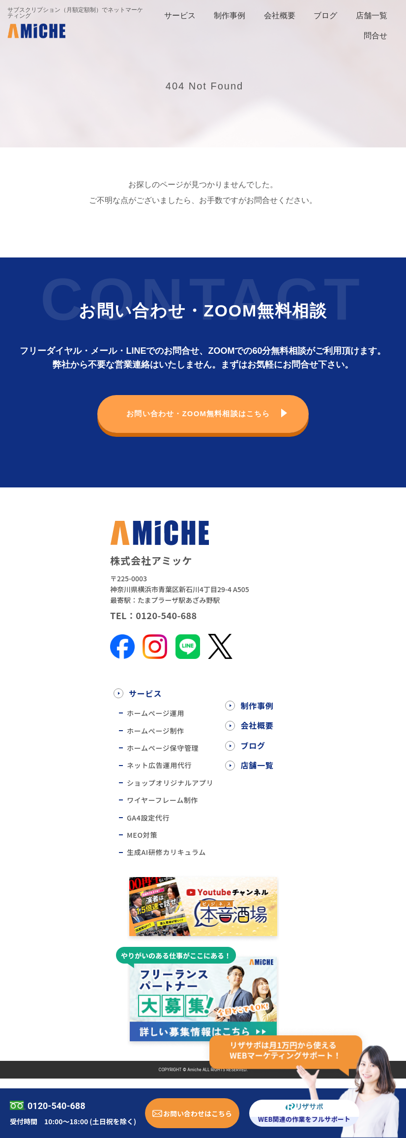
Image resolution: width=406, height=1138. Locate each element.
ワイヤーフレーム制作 (162, 800)
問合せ (375, 35)
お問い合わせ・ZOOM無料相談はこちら (198, 413)
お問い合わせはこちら (197, 1113)
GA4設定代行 (148, 818)
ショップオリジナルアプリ (170, 783)
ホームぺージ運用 (155, 713)
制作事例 (229, 15)
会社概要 (279, 15)
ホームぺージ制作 (155, 731)
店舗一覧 (371, 15)
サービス (180, 15)
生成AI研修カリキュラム (166, 852)
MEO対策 (142, 835)
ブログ (325, 15)
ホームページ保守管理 (163, 748)
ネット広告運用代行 (159, 765)
